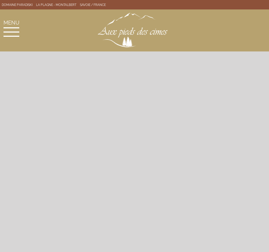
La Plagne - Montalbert (56, 5)
